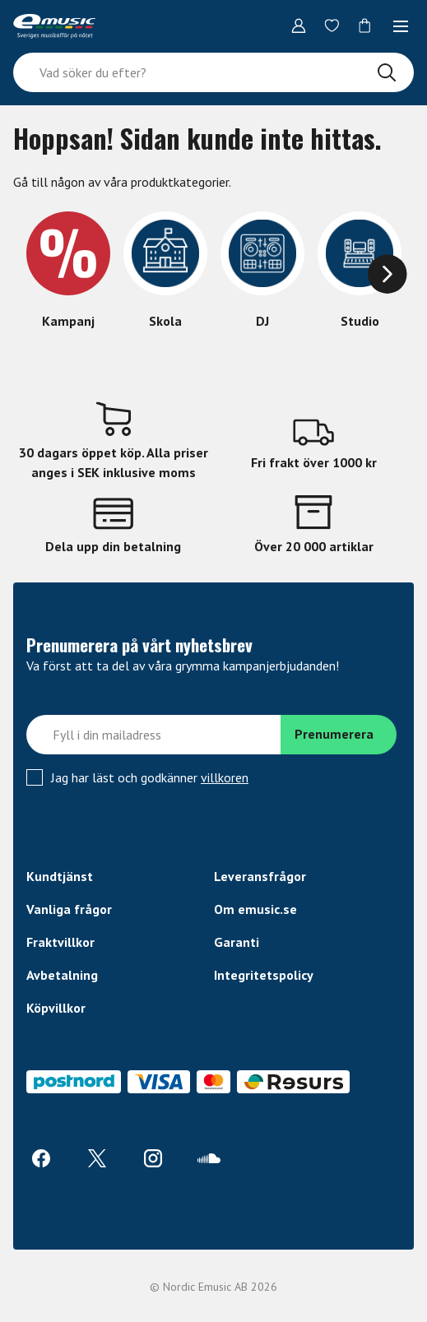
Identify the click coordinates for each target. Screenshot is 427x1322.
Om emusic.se (255, 909)
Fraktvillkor (60, 942)
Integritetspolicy (263, 975)
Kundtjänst (59, 876)
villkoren (224, 777)
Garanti (236, 942)
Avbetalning (62, 975)
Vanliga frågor (69, 909)
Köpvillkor (56, 1008)
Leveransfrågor (260, 876)
